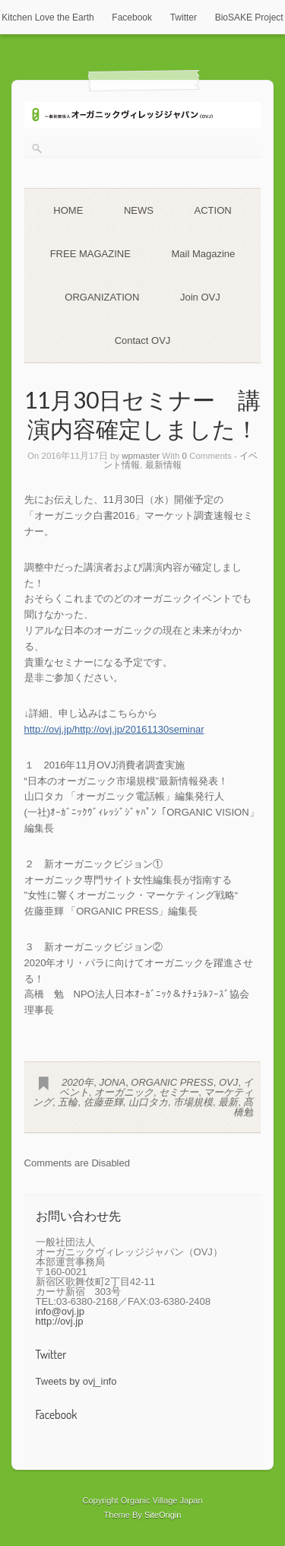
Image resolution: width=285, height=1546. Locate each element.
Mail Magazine (203, 253)
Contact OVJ (143, 340)
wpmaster (141, 455)
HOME (68, 210)
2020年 (77, 1082)
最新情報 (163, 464)
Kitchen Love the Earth (47, 17)
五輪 (68, 1102)
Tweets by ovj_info (76, 1381)
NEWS (139, 210)
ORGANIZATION (102, 297)
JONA (112, 1082)
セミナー (178, 1092)
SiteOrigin (163, 1514)
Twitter (183, 17)
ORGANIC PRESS (172, 1082)
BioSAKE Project (249, 17)
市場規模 (193, 1102)
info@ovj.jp (60, 1311)
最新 (228, 1102)
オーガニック (124, 1092)
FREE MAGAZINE (90, 253)
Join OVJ (200, 297)
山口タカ (148, 1102)
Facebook (132, 17)
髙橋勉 (243, 1107)
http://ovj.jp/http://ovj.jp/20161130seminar (114, 729)
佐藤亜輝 (103, 1102)
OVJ (228, 1082)
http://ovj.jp (60, 1321)
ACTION (213, 210)
